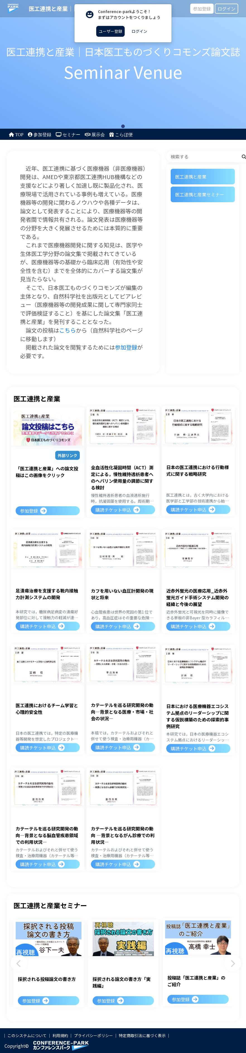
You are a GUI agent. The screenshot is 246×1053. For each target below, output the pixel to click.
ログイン (226, 8)
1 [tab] (123, 126)
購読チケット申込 (113, 508)
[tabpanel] (123, 64)
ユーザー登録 (110, 31)
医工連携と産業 (190, 176)
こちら (67, 330)
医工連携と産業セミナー (199, 194)
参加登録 (202, 8)
